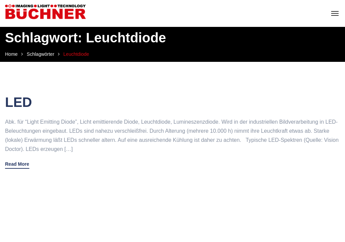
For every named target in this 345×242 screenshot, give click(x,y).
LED (18, 102)
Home (11, 54)
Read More (17, 164)
